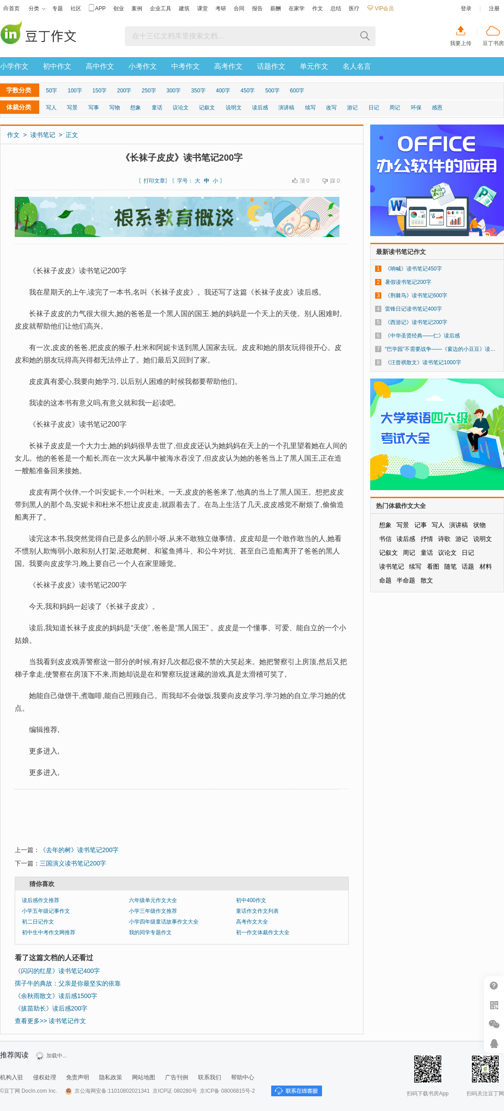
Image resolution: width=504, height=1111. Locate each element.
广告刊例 (176, 1077)
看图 (433, 566)
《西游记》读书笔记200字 (416, 322)
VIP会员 (380, 8)
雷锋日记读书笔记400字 (413, 309)
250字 (149, 90)
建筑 (184, 8)
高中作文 (100, 66)
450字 (247, 90)
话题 (468, 566)
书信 (385, 538)
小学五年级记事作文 (46, 911)
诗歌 (444, 538)
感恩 (437, 107)
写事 (93, 107)
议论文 (181, 107)
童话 (157, 107)
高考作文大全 (252, 922)
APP (97, 8)
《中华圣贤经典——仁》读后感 (422, 336)
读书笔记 (42, 134)
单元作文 (314, 66)
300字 (173, 90)
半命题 (406, 580)
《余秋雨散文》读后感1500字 (56, 995)
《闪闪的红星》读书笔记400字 (57, 970)
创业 (118, 8)
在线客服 (494, 1043)
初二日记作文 (38, 922)
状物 (479, 524)
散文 (427, 580)
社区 (75, 8)
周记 (394, 107)
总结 (335, 8)
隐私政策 (110, 1077)
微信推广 (494, 1024)
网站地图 (143, 1077)
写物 (114, 107)
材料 (485, 566)
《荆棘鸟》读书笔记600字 (416, 295)
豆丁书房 (493, 43)
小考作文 (142, 66)
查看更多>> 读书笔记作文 (50, 1020)
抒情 (427, 538)
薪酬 (275, 8)
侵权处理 (44, 1077)
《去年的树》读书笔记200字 (79, 849)
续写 (310, 107)
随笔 (450, 566)
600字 (297, 90)
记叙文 (207, 107)
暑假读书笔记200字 (408, 282)
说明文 (234, 107)
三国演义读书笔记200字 (73, 863)
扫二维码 (494, 1005)
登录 (466, 8)
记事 (420, 524)
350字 (198, 90)
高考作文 (228, 66)
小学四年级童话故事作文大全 (163, 922)
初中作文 (57, 66)
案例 (137, 8)
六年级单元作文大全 (153, 900)
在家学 (297, 8)
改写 (331, 107)
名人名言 (357, 66)
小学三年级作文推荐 (153, 911)
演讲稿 (286, 107)
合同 (239, 8)
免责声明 (77, 1077)
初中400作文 (251, 900)
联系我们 (209, 1077)
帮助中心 (242, 1077)
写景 (72, 107)
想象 (135, 107)
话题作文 (271, 66)
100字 (75, 90)
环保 (416, 107)
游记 (352, 107)
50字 (51, 90)
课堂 (202, 8)
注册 (494, 8)
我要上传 (460, 43)
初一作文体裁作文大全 (262, 932)
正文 (72, 134)
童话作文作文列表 (257, 911)
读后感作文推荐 (40, 900)
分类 (37, 8)
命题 (385, 580)
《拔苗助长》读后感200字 (51, 1008)
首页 (11, 8)
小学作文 (14, 66)
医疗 (354, 8)
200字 (124, 90)
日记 (373, 107)
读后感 (260, 107)
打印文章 (154, 181)
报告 (257, 8)
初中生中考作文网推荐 (48, 932)
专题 (57, 8)
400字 (223, 90)
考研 (220, 8)
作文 (317, 8)
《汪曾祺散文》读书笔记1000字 (423, 362)
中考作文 (185, 66)
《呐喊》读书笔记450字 (413, 269)
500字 (272, 90)
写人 (51, 107)
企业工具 (160, 8)
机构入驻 (11, 1077)
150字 (99, 90)
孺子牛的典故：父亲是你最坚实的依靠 (68, 983)
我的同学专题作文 (150, 932)
